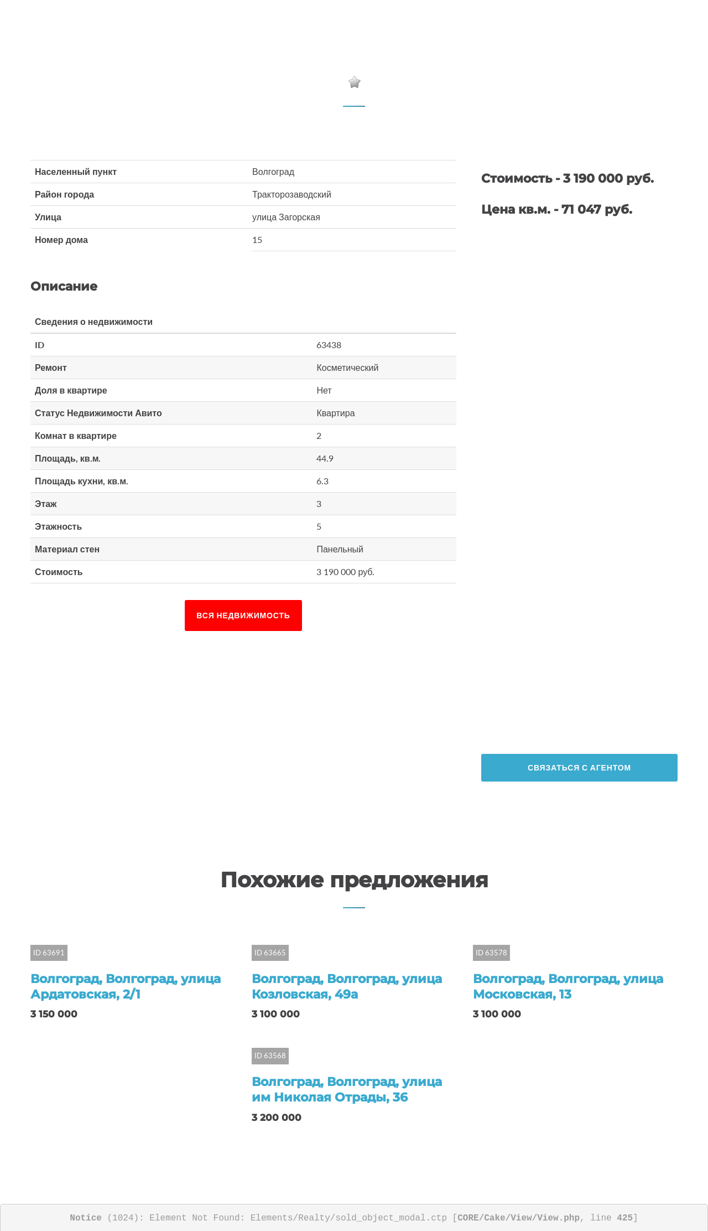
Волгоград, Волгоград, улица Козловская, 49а (347, 986)
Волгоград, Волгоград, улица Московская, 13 (568, 986)
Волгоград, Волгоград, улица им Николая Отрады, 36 (347, 1089)
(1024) (104, 1217)
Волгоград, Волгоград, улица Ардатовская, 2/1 (125, 986)
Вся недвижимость (243, 615)
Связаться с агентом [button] (579, 767)
